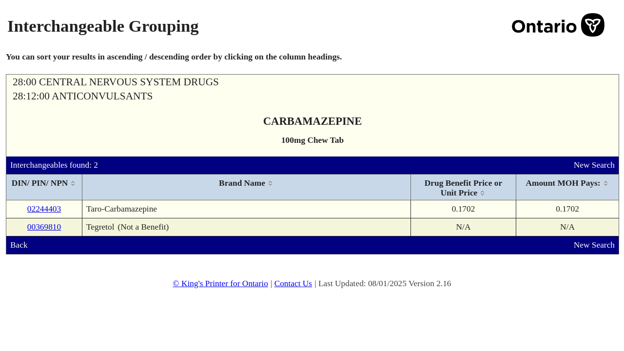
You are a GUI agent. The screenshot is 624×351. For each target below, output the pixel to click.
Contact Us (293, 283)
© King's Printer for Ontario (220, 283)
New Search (594, 165)
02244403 (44, 209)
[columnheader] (44, 187)
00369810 (44, 227)
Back (19, 245)
